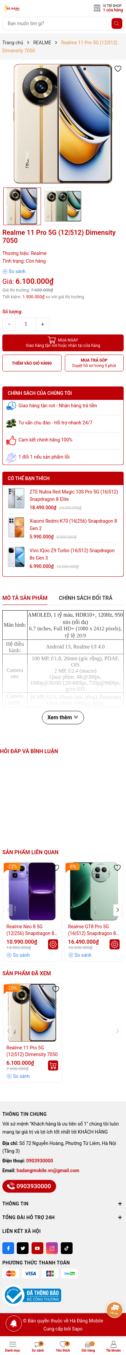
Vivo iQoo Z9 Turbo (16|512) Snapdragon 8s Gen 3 (72, 554)
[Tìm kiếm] (117, 23)
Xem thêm (63, 717)
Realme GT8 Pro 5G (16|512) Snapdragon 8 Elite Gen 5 (92, 930)
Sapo (77, 1329)
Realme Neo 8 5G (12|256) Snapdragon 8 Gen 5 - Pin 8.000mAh (30, 930)
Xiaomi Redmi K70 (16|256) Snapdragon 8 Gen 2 (73, 524)
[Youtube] (37, 1248)
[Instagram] (52, 1248)
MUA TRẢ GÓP (94, 363)
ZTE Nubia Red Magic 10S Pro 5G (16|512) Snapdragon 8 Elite (74, 495)
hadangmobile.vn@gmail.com (47, 1170)
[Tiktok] (67, 1248)
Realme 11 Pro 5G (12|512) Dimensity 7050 (32, 1051)
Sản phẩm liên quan (30, 852)
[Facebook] (8, 1248)
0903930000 (39, 1160)
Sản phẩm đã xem (26, 973)
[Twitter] (23, 1248)
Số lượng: (12, 311)
